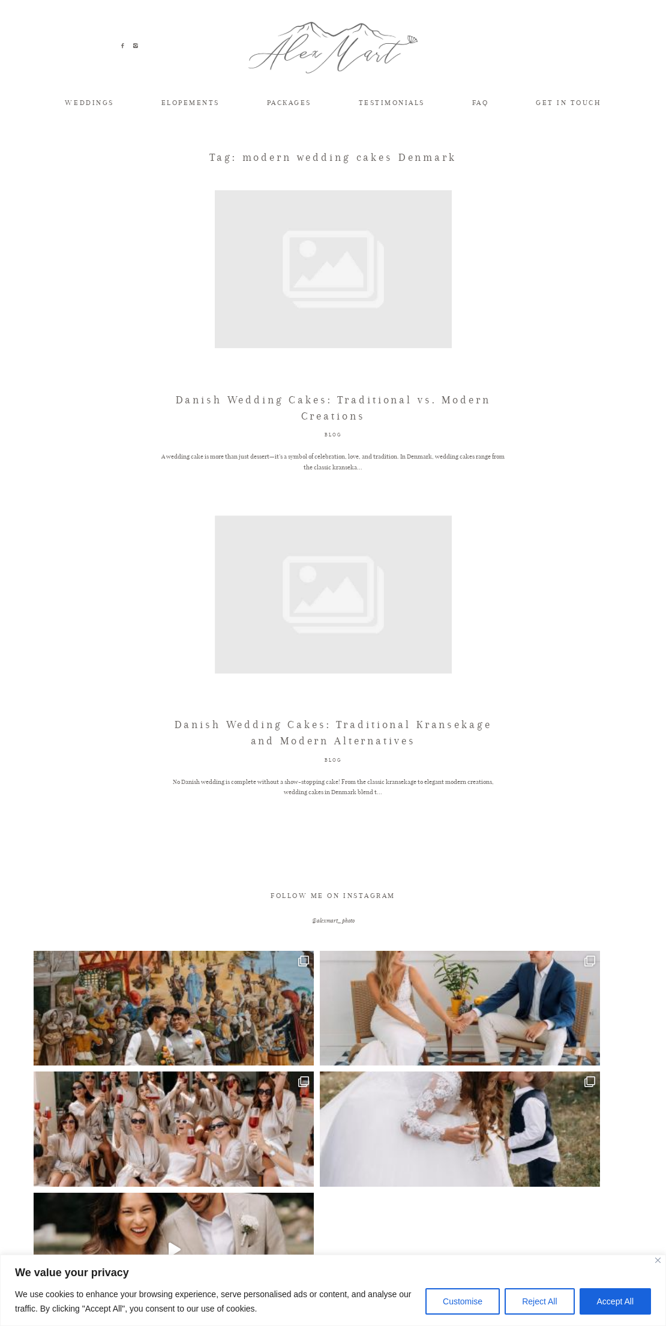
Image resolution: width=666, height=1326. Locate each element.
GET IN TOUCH (568, 102)
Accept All (615, 1301)
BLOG (333, 473)
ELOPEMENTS (190, 102)
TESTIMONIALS (392, 102)
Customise (462, 1301)
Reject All (539, 1301)
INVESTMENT (473, 1212)
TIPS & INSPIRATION (128, 1212)
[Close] (658, 1260)
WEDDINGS (89, 102)
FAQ (480, 102)
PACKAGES (289, 102)
